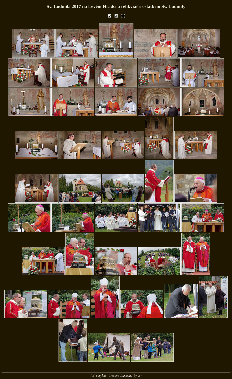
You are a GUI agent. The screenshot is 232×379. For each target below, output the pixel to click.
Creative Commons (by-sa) (125, 375)
